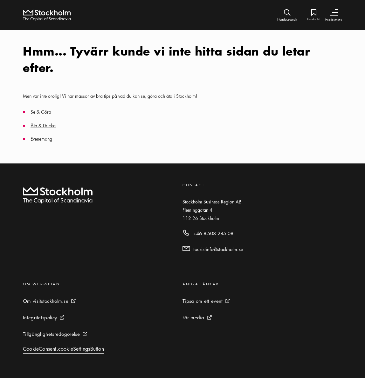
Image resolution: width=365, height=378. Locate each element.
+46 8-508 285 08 (213, 233)
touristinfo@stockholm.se (218, 249)
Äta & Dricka (43, 125)
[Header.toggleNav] (334, 12)
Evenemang (41, 139)
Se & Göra (41, 112)
